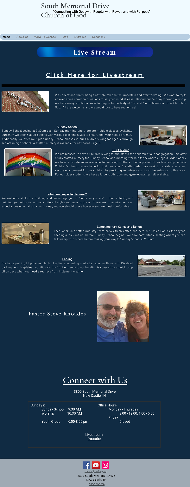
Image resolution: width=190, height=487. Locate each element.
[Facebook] (86, 465)
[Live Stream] (95, 52)
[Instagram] (105, 465)
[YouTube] (96, 465)
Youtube (94, 439)
